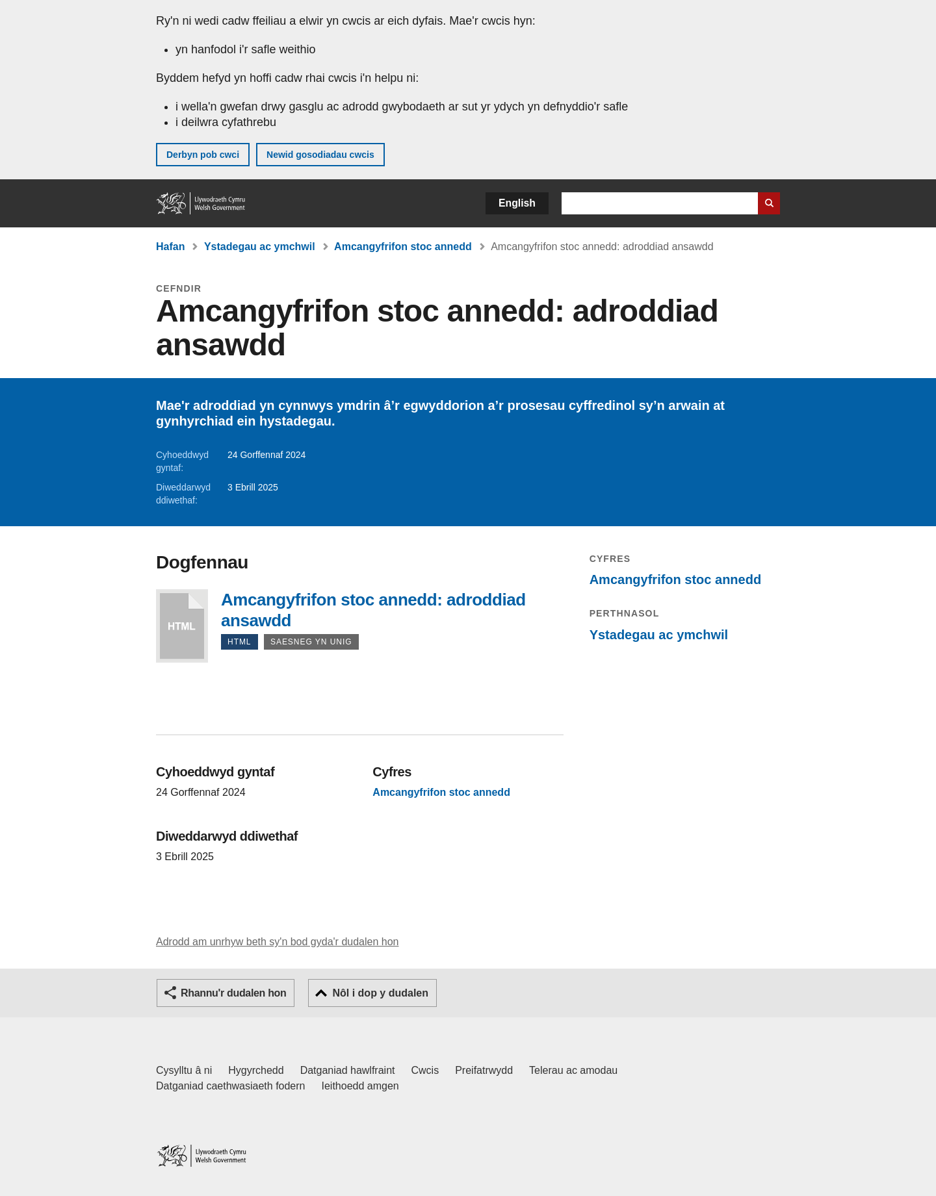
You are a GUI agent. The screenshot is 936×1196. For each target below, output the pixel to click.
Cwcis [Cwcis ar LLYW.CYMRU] (425, 1070)
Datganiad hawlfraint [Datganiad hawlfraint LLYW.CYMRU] (347, 1070)
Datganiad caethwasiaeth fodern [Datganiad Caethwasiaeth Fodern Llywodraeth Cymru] (231, 1085)
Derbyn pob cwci (202, 154)
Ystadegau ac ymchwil (259, 246)
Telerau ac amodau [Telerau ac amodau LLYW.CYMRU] (573, 1070)
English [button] (517, 203)
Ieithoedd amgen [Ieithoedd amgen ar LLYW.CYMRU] (360, 1085)
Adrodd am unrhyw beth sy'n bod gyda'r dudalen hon (277, 941)
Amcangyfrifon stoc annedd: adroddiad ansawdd (182, 626)
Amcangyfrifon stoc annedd (403, 246)
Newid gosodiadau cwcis (320, 154)
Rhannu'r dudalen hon (233, 993)
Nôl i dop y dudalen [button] (380, 993)
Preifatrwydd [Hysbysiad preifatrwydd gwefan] (484, 1070)
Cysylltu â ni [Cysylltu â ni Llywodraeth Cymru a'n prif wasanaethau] (184, 1070)
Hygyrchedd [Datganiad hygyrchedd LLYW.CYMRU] (255, 1070)
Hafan (170, 246)
